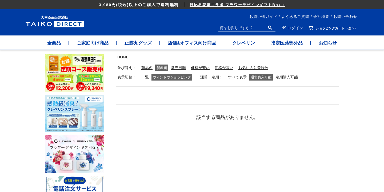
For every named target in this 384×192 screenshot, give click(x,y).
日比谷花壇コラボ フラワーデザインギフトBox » (237, 5)
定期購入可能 (286, 77)
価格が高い (224, 68)
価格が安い (200, 68)
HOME (123, 57)
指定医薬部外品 (287, 43)
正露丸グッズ (138, 43)
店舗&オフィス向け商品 (192, 43)
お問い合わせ (345, 16)
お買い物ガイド (263, 16)
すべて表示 (237, 77)
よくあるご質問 (295, 16)
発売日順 (178, 68)
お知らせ (328, 43)
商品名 (147, 68)
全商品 (54, 43)
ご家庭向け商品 (93, 43)
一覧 (145, 77)
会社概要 (321, 16)
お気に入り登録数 (253, 68)
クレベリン (243, 43)
